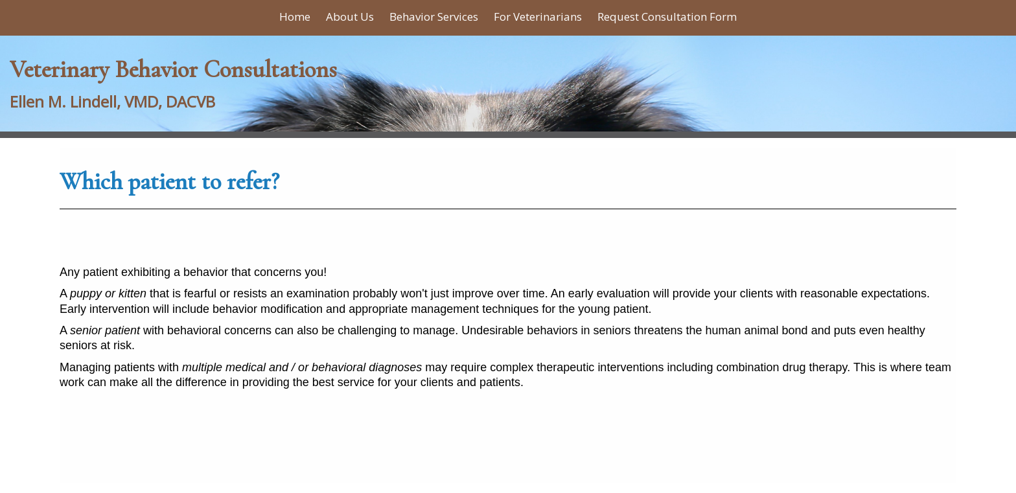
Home (294, 16)
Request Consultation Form (667, 16)
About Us (350, 16)
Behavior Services (433, 16)
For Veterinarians (538, 16)
